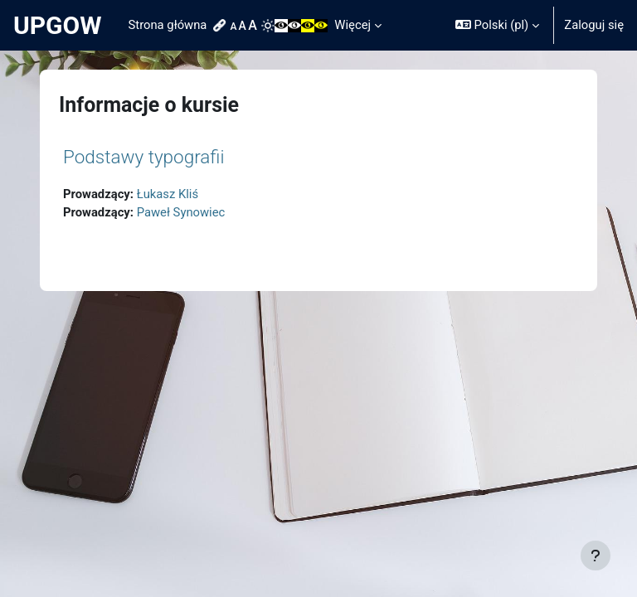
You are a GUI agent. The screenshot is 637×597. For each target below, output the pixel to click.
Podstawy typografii (144, 156)
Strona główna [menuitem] (168, 24)
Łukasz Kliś (167, 194)
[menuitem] (221, 26)
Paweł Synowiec (181, 212)
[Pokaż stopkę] (595, 555)
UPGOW (57, 25)
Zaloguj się (594, 24)
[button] (497, 25)
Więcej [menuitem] (352, 24)
